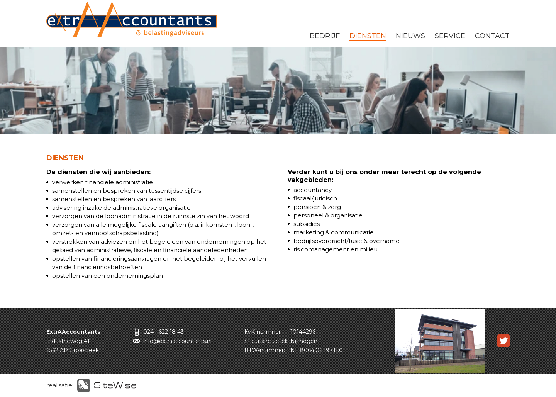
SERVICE (450, 36)
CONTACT (492, 36)
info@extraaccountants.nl (177, 341)
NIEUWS (410, 36)
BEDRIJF (325, 36)
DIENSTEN (367, 36)
